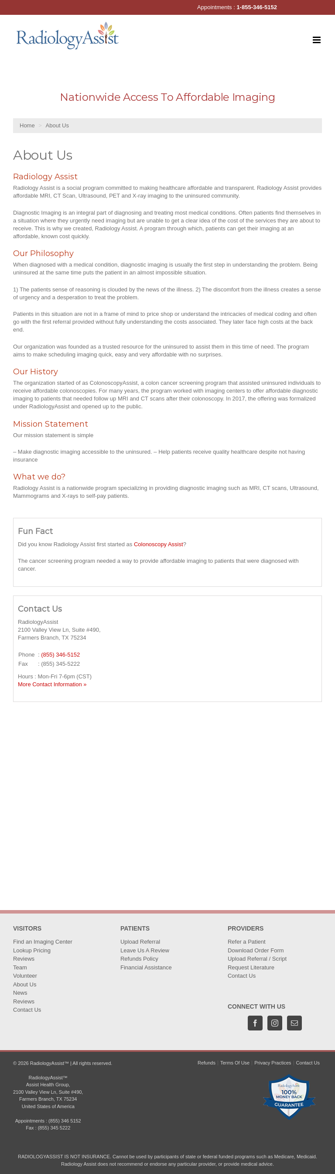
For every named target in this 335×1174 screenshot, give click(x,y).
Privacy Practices (272, 1062)
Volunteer (25, 975)
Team (20, 967)
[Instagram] (274, 1023)
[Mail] (294, 1023)
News (20, 992)
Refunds (206, 1062)
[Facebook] (255, 1023)
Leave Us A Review (144, 950)
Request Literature (251, 967)
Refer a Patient (247, 941)
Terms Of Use (235, 1062)
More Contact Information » (52, 684)
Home (27, 125)
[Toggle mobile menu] (317, 39)
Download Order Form (256, 950)
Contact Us (27, 1009)
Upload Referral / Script (257, 958)
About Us (24, 984)
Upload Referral (140, 941)
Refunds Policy (139, 958)
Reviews (23, 958)
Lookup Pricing (32, 950)
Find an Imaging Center (42, 941)
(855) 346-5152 (60, 654)
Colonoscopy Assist (158, 544)
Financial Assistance (146, 967)
